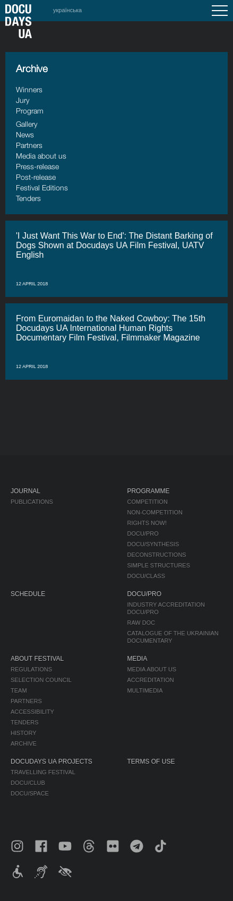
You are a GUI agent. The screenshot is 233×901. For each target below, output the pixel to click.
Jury (22, 99)
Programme (148, 491)
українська (67, 10)
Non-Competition (155, 512)
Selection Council (41, 680)
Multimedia (144, 690)
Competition (147, 501)
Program (30, 110)
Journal (25, 491)
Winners (29, 89)
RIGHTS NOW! (147, 523)
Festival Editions (42, 187)
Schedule (28, 594)
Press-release (37, 166)
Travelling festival (43, 772)
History (24, 733)
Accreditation (150, 680)
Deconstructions (156, 555)
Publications (32, 501)
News (25, 134)
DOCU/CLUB (28, 783)
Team (19, 690)
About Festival (37, 658)
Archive (24, 743)
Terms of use (151, 761)
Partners (29, 145)
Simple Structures (158, 565)
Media (137, 658)
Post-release (36, 176)
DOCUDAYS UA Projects (51, 761)
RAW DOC (141, 622)
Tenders (28, 198)
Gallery (26, 123)
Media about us (41, 155)
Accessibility (32, 711)
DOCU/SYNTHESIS (153, 544)
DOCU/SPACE (30, 793)
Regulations (31, 669)
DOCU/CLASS (146, 576)
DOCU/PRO (142, 533)
